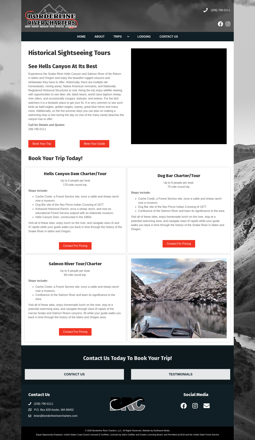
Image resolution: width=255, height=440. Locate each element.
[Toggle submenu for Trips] (128, 36)
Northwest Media (161, 430)
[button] (183, 405)
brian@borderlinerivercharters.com (56, 415)
